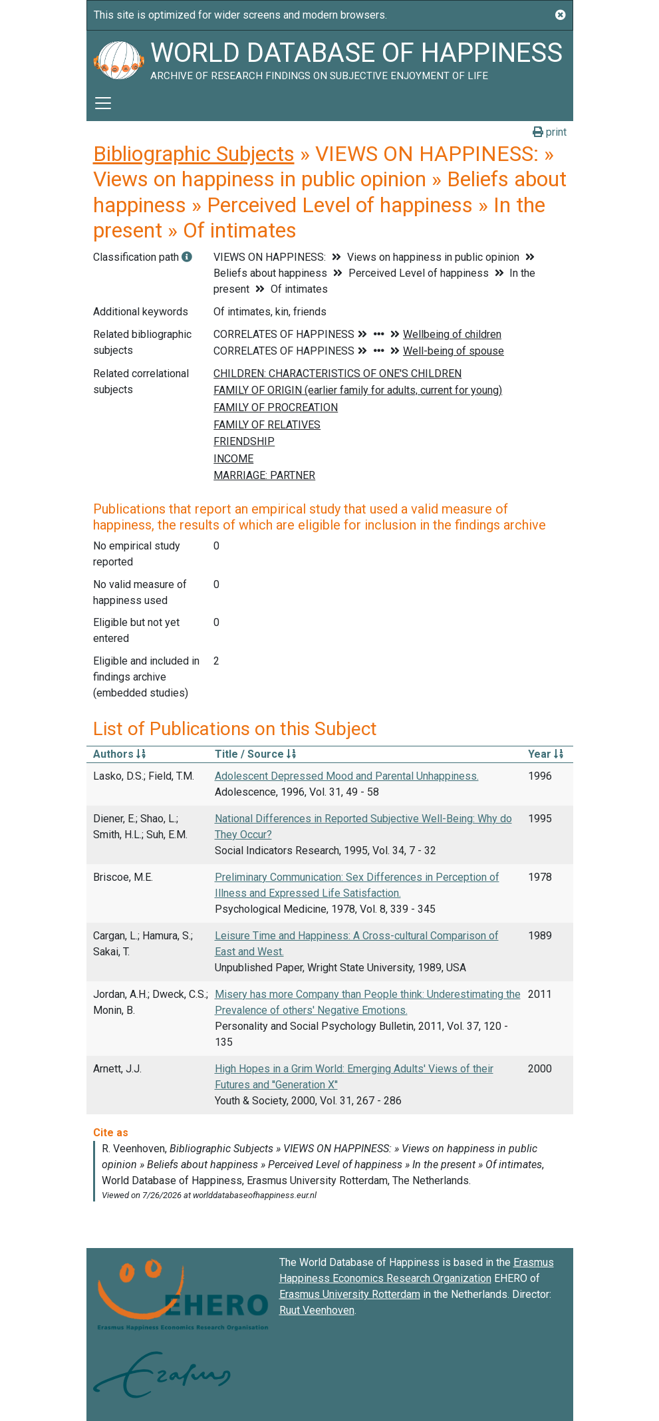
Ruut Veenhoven (316, 1310)
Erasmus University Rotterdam (349, 1294)
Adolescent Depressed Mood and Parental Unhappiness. (347, 776)
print (550, 132)
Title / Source (255, 754)
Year (545, 754)
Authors (119, 754)
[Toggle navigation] (103, 103)
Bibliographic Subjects (194, 153)
